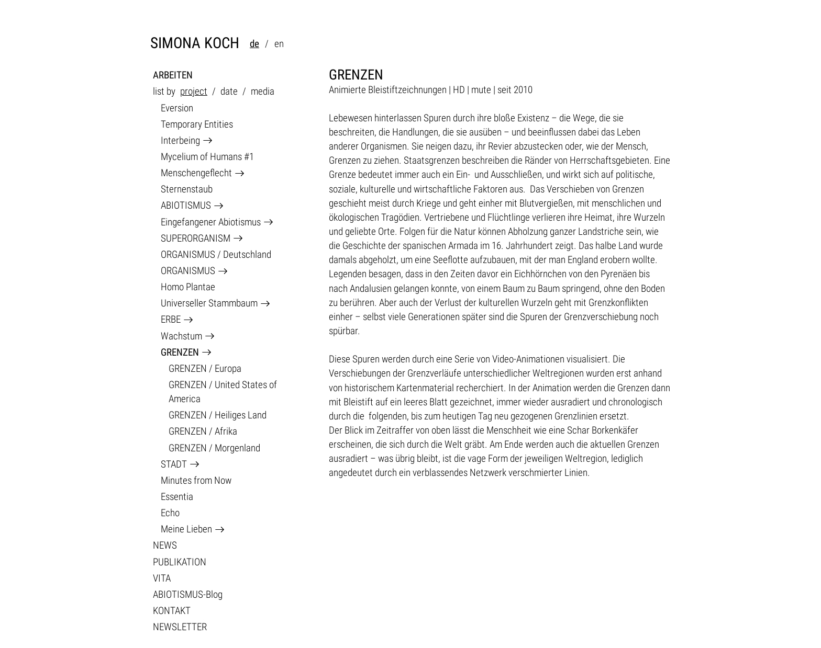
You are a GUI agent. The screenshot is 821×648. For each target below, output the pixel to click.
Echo (170, 513)
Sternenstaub (187, 189)
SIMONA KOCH (194, 43)
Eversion (177, 108)
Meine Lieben (186, 529)
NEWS (165, 545)
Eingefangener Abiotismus (211, 222)
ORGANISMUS (188, 271)
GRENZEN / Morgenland (214, 448)
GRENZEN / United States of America (223, 392)
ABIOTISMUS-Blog (188, 594)
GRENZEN (180, 352)
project (193, 91)
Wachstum (181, 336)
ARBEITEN (173, 75)
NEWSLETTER (180, 627)
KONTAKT (172, 611)
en (279, 44)
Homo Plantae (188, 287)
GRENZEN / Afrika (203, 431)
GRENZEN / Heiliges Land (218, 415)
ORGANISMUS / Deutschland (216, 254)
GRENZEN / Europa (205, 368)
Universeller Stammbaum (209, 303)
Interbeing (180, 140)
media (262, 91)
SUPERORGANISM (195, 238)
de (254, 44)
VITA (162, 578)
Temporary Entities (197, 124)
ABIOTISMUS (186, 205)
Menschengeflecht (196, 173)
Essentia (177, 497)
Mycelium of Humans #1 (207, 157)
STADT (174, 464)
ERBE (171, 319)
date (229, 91)
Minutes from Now (196, 480)
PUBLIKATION (179, 562)
